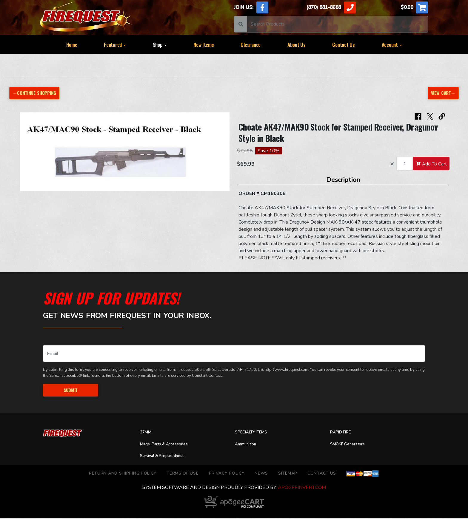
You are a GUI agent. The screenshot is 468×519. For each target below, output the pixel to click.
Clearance (251, 44)
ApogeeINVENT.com (302, 488)
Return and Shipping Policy (122, 474)
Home (71, 44)
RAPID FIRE (342, 433)
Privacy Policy (227, 474)
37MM (146, 433)
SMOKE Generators (351, 445)
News (261, 474)
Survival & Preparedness (166, 457)
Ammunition (248, 445)
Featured (115, 44)
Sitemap (287, 474)
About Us (296, 44)
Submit (70, 390)
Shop (160, 44)
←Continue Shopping (37, 93)
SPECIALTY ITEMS (254, 433)
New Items (203, 44)
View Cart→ (441, 93)
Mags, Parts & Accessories (169, 445)
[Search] (337, 24)
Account (392, 44)
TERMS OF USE (182, 474)
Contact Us (343, 44)
